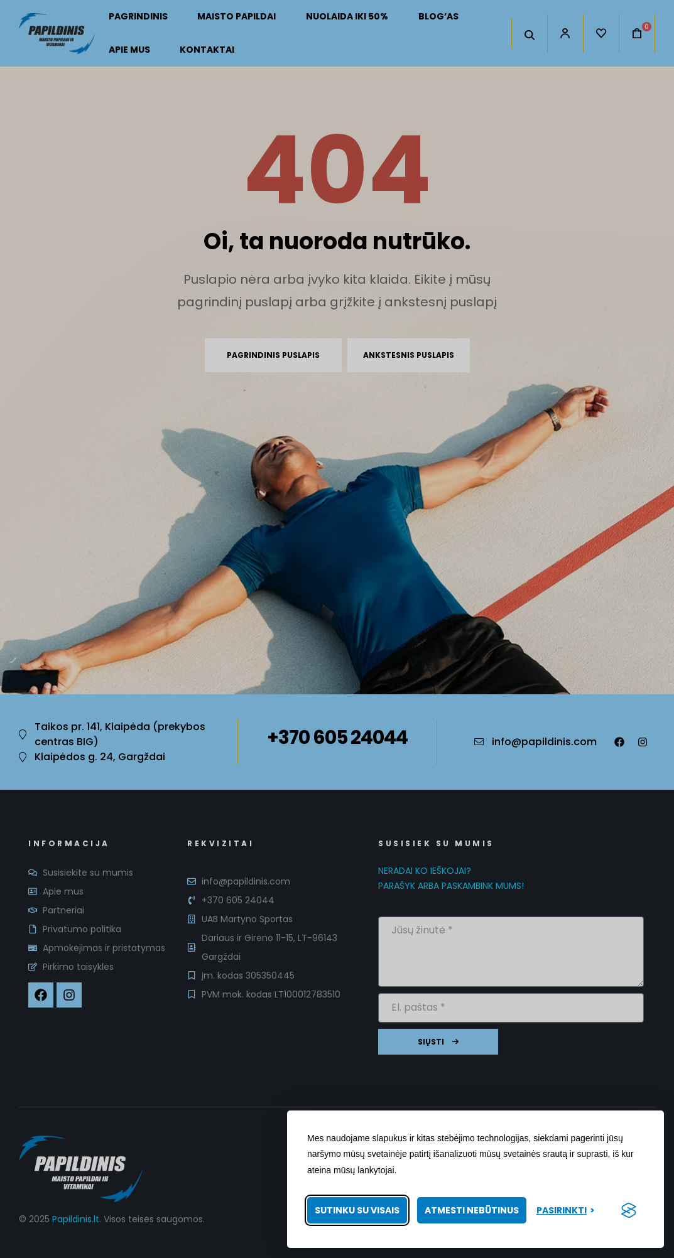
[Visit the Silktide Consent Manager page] (629, 1210)
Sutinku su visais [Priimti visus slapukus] (357, 1210)
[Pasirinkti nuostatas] (565, 1210)
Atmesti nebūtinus (472, 1210)
